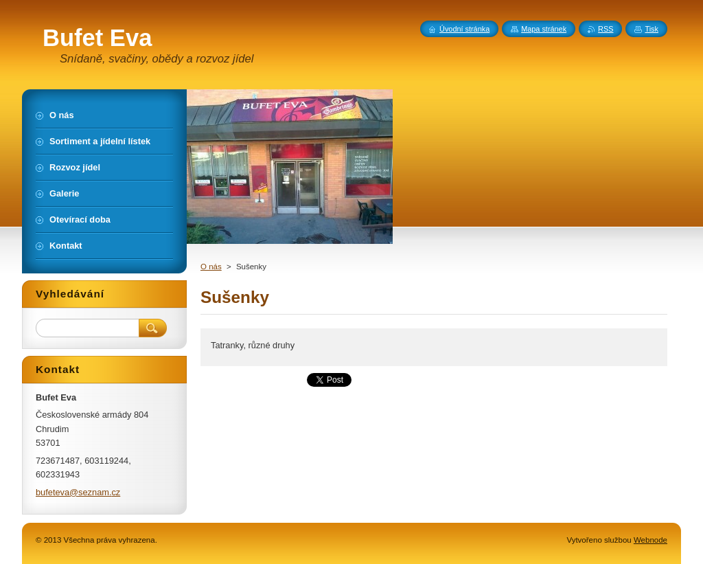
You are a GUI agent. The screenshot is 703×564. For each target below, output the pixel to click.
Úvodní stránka (464, 29)
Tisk (651, 29)
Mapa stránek (543, 29)
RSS (605, 29)
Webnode (650, 540)
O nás (211, 266)
